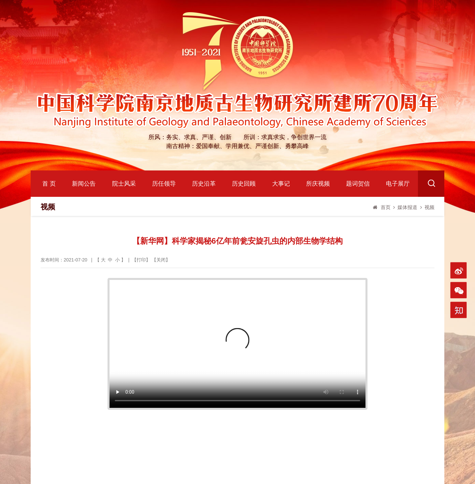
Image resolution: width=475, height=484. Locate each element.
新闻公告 (84, 183)
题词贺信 (358, 183)
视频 (429, 207)
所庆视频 (318, 183)
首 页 (49, 183)
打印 (141, 259)
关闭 (161, 259)
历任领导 (164, 183)
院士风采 (124, 183)
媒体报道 (407, 207)
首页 (386, 207)
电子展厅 (398, 183)
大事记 (281, 183)
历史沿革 (204, 183)
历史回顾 (244, 183)
